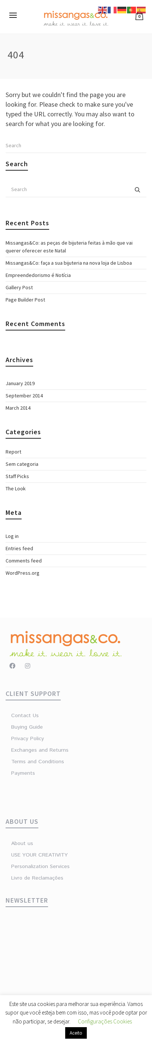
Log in (12, 536)
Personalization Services (40, 866)
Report (13, 451)
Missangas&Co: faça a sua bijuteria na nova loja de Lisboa (69, 262)
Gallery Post (19, 287)
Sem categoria (22, 464)
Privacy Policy (27, 738)
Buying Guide (27, 727)
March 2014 (18, 407)
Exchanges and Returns (40, 750)
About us (22, 843)
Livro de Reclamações (37, 878)
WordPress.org (22, 573)
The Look (16, 488)
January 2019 (20, 383)
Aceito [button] (76, 1033)
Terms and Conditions (37, 761)
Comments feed (24, 560)
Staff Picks (17, 476)
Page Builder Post (25, 299)
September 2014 (24, 395)
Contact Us (25, 715)
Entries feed (19, 548)
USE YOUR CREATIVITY (39, 855)
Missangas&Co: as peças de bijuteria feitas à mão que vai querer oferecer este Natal (69, 246)
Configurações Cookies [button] (105, 1021)
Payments (23, 773)
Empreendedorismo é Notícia (38, 275)
